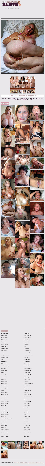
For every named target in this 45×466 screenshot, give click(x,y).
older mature (26, 420)
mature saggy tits (27, 377)
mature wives (26, 412)
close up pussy (4, 348)
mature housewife (27, 335)
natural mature (26, 416)
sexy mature (26, 427)
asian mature (4, 335)
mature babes (4, 381)
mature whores (26, 410)
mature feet (3, 423)
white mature (26, 436)
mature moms (26, 359)
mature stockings (27, 394)
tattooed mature (27, 431)
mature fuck (3, 427)
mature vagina (26, 405)
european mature (5, 355)
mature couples (4, 410)
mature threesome (27, 396)
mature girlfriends (5, 429)
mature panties (26, 366)
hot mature (3, 368)
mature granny (4, 434)
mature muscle (26, 361)
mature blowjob (4, 394)
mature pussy (26, 372)
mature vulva (26, 407)
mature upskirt (26, 403)
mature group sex (5, 436)
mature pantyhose (27, 368)
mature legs (26, 348)
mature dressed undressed (7, 418)
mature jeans (26, 339)
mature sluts (26, 388)
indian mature (4, 370)
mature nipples (26, 363)
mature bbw (3, 383)
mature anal (3, 377)
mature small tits (27, 390)
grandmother (4, 361)
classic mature (4, 346)
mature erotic (4, 420)
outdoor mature (26, 423)
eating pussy (4, 350)
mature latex (26, 344)
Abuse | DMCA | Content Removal (21, 462)
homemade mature (5, 366)
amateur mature (4, 333)
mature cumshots (5, 414)
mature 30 (3, 372)
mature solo (26, 392)
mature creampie (5, 412)
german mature (4, 357)
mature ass (3, 379)
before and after (4, 339)
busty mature (4, 341)
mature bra (3, 396)
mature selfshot (26, 379)
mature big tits (4, 388)
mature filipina (4, 425)
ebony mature (4, 352)
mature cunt (3, 416)
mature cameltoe (5, 401)
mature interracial (27, 337)
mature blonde (4, 392)
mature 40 (3, 374)
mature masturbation (28, 355)
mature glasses (4, 431)
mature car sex (4, 403)
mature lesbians (27, 350)
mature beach (4, 385)
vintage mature (26, 434)
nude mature (26, 418)
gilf (2, 359)
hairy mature (4, 363)
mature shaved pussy (28, 383)
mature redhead (27, 374)
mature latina (26, 346)
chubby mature (4, 344)
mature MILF (26, 357)
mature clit (3, 405)
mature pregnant (27, 370)
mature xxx (26, 414)
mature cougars (4, 407)
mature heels (26, 333)
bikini (2, 390)
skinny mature (26, 429)
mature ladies (26, 341)
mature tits (25, 399)
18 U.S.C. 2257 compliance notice (36, 462)
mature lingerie (26, 352)
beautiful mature (4, 337)
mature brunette (4, 399)
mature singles (26, 385)
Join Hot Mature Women (22, 96)
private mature (26, 425)
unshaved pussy (27, 401)
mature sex (26, 381)
